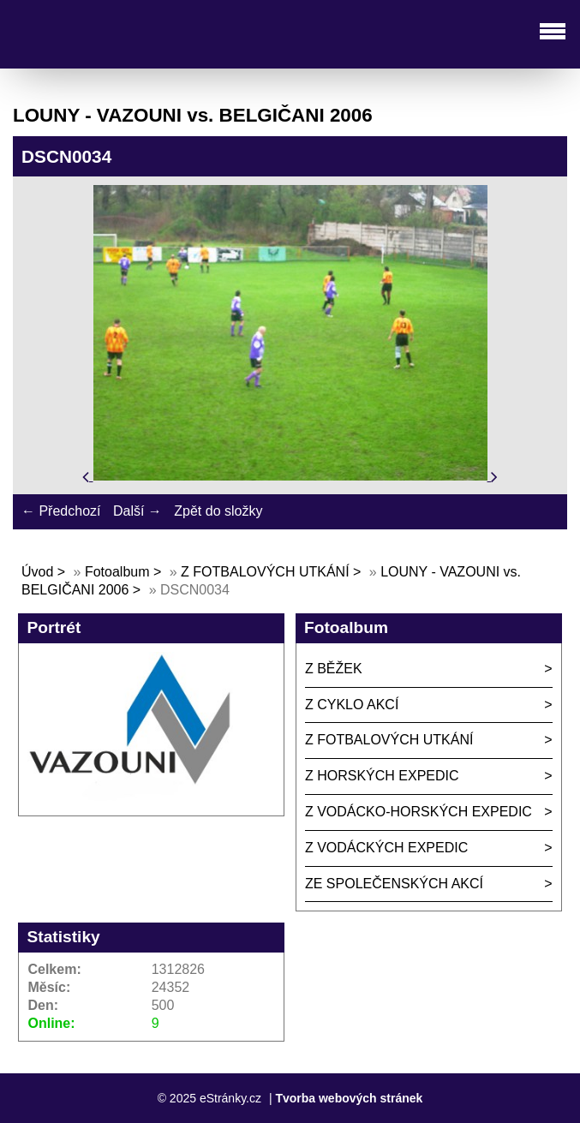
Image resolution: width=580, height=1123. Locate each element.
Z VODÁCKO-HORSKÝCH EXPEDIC (418, 811)
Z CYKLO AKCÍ (351, 704)
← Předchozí (60, 511)
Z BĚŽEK (333, 668)
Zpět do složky (218, 511)
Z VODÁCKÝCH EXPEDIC (386, 847)
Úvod (37, 571)
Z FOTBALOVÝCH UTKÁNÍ (265, 571)
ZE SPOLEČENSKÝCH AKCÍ (394, 883)
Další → (137, 511)
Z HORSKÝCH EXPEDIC (382, 775)
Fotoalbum (117, 571)
